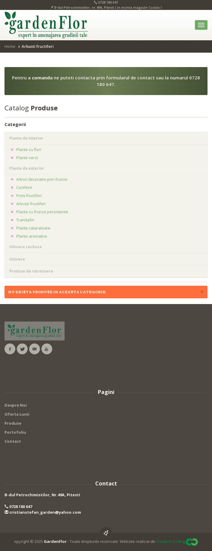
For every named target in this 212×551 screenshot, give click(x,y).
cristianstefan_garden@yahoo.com (43, 512)
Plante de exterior (26, 168)
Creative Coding (170, 541)
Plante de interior (26, 138)
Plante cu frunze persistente (42, 211)
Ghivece (17, 259)
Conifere (24, 187)
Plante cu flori (28, 149)
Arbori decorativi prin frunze (42, 179)
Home (10, 46)
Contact (13, 441)
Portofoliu (15, 432)
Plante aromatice (31, 236)
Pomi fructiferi (29, 195)
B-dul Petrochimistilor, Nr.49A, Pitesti (42, 494)
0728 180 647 (18, 506)
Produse (13, 423)
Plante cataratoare (33, 228)
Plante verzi (27, 157)
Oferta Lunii (17, 414)
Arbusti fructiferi (31, 203)
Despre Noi (16, 405)
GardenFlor (55, 541)
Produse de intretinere (31, 271)
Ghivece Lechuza (25, 246)
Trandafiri (25, 220)
